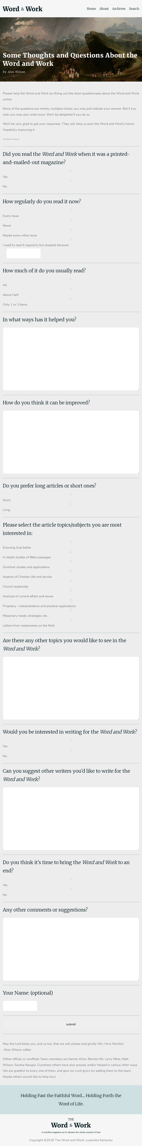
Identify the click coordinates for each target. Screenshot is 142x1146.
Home (91, 9)
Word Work (22, 9)
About (104, 9)
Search (134, 9)
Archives (118, 9)
